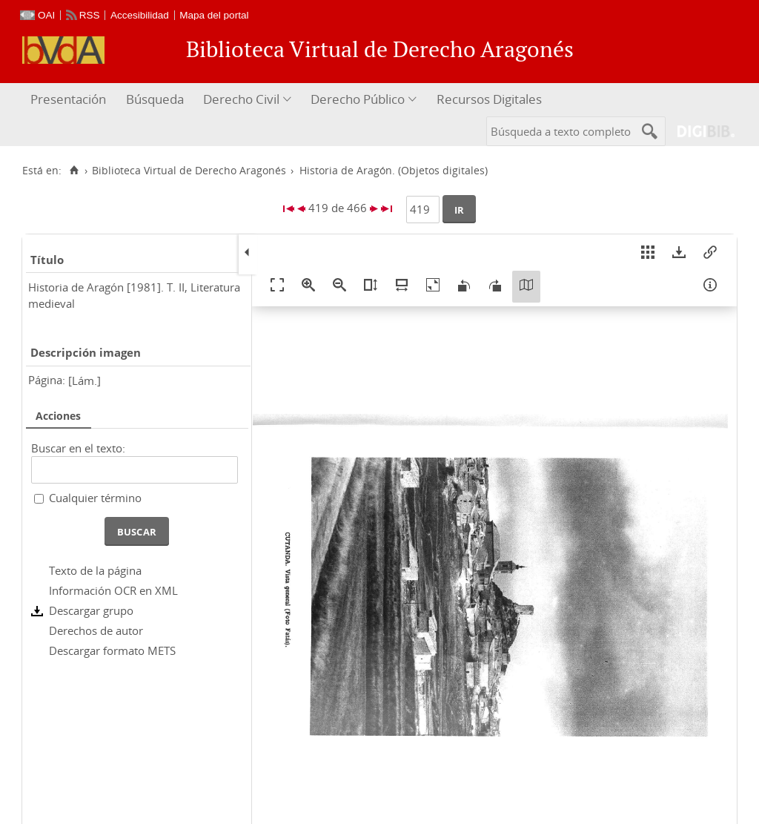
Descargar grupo (91, 610)
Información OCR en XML (113, 590)
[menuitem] (70, 99)
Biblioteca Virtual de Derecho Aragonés (189, 170)
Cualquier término (95, 497)
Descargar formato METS (112, 650)
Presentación (68, 99)
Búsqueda (155, 99)
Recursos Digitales (489, 99)
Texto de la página (95, 570)
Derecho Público (358, 99)
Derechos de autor (96, 630)
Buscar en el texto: (78, 448)
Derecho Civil (241, 99)
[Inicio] (73, 170)
